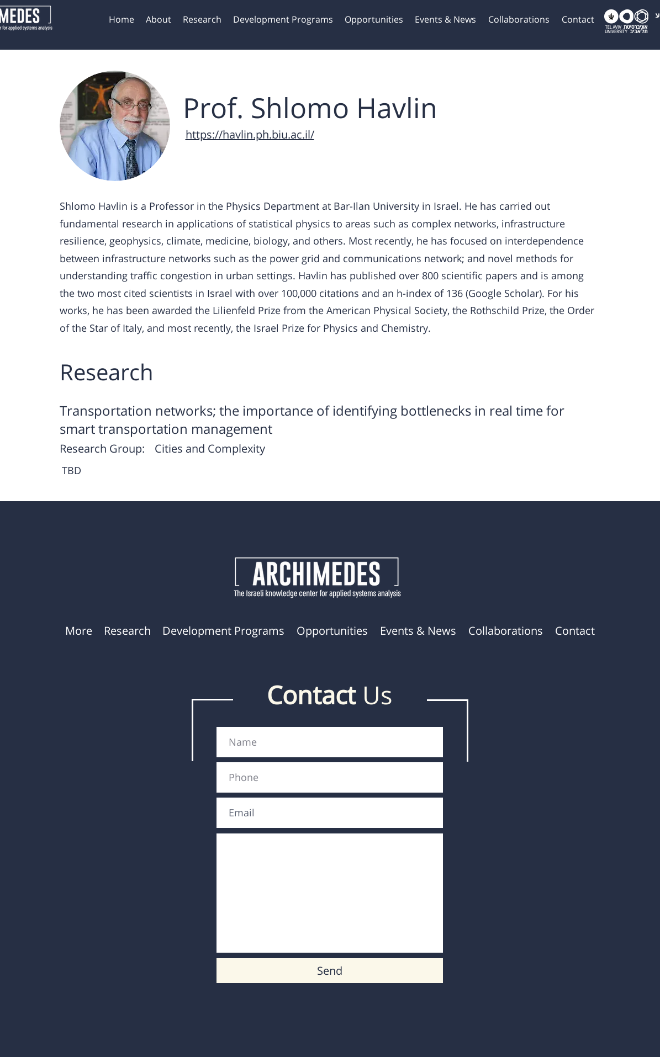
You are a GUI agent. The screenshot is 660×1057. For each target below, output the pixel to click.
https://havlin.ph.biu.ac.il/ (250, 134)
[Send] (330, 970)
